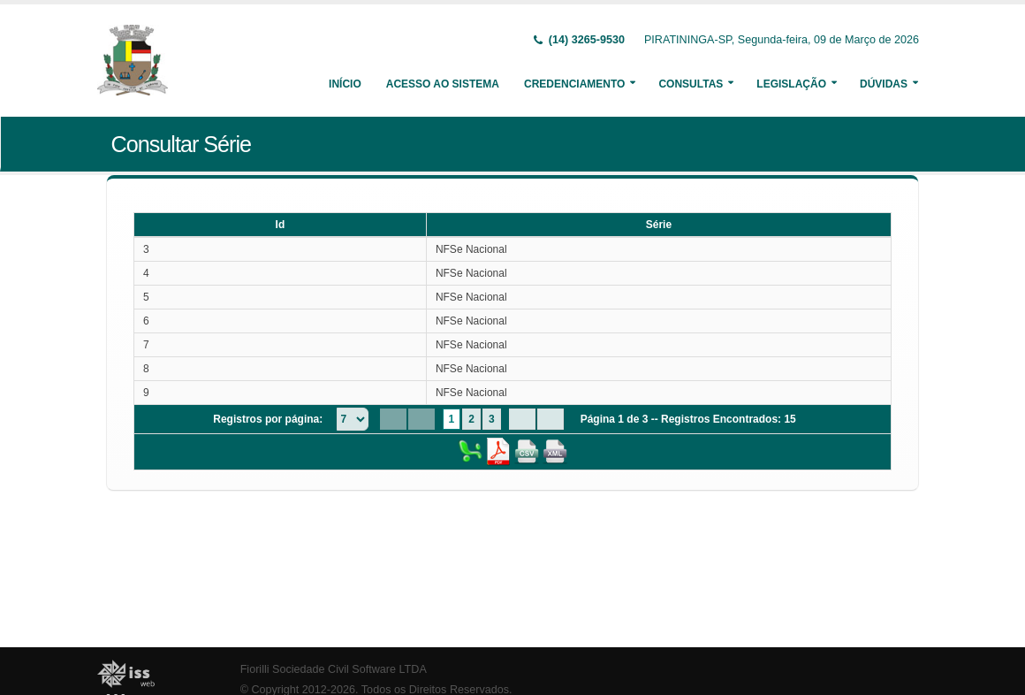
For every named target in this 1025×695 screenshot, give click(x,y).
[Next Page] (522, 419)
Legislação (791, 84)
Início (345, 84)
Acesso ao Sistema (442, 84)
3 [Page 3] (492, 419)
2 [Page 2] (471, 419)
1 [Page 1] (452, 419)
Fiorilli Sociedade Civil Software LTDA (333, 669)
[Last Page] (550, 419)
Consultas (690, 84)
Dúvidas (883, 84)
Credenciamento (574, 84)
